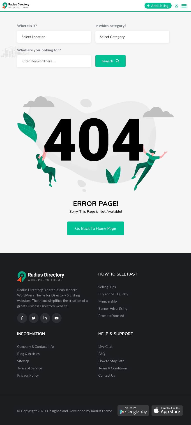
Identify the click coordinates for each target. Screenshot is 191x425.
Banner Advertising (112, 308)
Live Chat (105, 346)
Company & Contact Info (35, 346)
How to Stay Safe (111, 361)
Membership (107, 301)
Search (110, 61)
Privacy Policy (28, 375)
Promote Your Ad (111, 316)
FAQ (101, 354)
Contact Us (106, 375)
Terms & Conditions (112, 368)
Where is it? (27, 25)
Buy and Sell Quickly (113, 294)
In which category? (111, 25)
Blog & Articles (28, 354)
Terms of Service (29, 368)
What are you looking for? (39, 50)
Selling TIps (107, 287)
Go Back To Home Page (95, 228)
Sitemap (23, 361)
